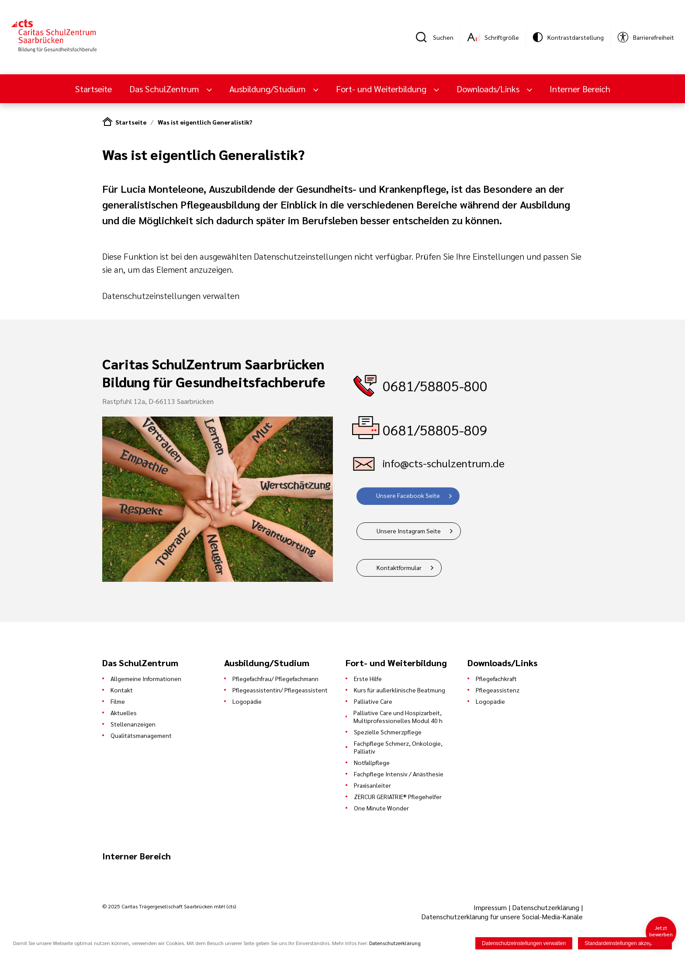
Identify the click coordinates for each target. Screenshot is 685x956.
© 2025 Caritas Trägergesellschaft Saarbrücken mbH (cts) (169, 906)
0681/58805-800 (435, 385)
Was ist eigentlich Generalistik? (205, 122)
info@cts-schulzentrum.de (444, 463)
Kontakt (122, 690)
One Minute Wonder (381, 808)
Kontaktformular (399, 567)
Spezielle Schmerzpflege (388, 732)
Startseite (93, 88)
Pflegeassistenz (497, 690)
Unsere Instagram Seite (409, 531)
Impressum (491, 907)
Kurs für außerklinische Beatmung (399, 690)
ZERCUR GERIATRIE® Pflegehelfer (398, 796)
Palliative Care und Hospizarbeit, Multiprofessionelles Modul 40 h (398, 716)
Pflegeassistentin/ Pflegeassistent (280, 690)
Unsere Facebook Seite (408, 495)
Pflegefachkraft (496, 678)
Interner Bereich (580, 88)
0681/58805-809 (435, 429)
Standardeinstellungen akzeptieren (625, 943)
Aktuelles (124, 712)
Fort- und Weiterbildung (382, 88)
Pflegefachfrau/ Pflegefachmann (275, 678)
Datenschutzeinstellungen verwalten (170, 295)
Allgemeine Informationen (146, 678)
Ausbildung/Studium (268, 88)
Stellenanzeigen (133, 724)
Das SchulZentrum (165, 88)
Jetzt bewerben (661, 931)
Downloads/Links (489, 88)
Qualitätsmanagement (141, 735)
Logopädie (247, 701)
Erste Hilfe (368, 678)
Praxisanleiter (372, 785)
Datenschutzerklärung (545, 907)
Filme (118, 701)
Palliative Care (373, 701)
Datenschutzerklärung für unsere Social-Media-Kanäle (502, 916)
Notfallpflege (372, 762)
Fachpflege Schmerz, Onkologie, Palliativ (398, 747)
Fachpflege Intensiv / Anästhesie (398, 774)
